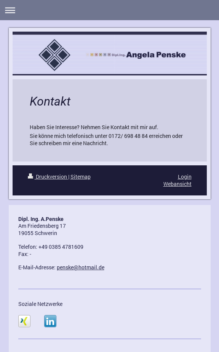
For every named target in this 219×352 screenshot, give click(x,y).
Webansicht (177, 183)
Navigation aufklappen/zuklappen (109, 10)
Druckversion (48, 176)
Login (185, 176)
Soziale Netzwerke (40, 303)
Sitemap (80, 176)
